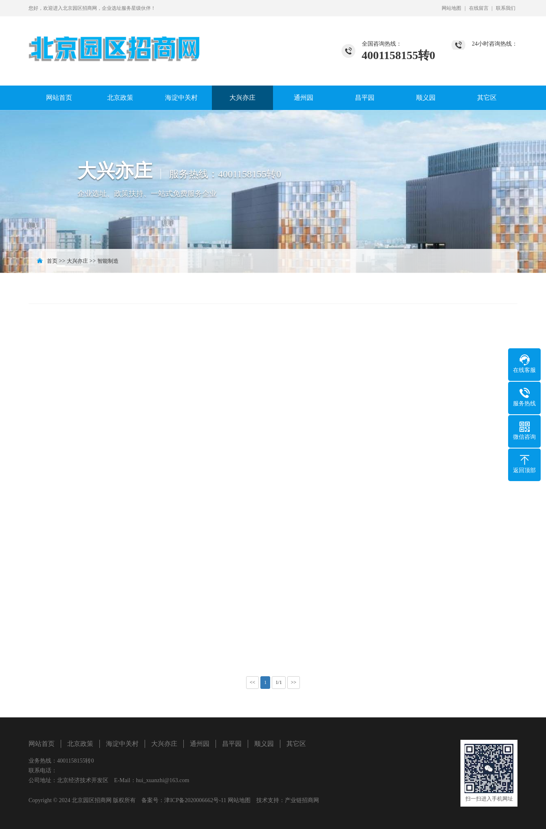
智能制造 (108, 261)
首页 (52, 261)
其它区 (487, 97)
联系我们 (505, 8)
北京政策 (120, 97)
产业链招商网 (302, 800)
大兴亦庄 (242, 97)
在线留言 (479, 8)
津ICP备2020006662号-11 (195, 800)
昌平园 (364, 97)
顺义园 (426, 97)
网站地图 (451, 8)
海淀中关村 (181, 97)
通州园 (303, 97)
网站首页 (59, 97)
